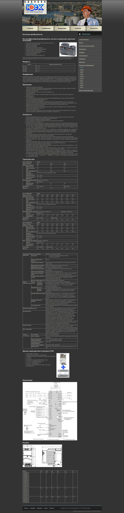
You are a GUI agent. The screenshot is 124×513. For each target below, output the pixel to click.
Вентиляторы (82, 49)
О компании (32, 508)
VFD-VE (82, 76)
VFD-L (81, 80)
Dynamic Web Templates (96, 511)
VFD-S (81, 87)
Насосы (81, 42)
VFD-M (81, 85)
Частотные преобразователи (86, 65)
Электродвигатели (84, 39)
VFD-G (81, 83)
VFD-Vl (82, 78)
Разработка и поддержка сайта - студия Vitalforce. (82, 511)
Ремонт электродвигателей (86, 90)
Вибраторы (82, 62)
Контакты (94, 28)
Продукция (62, 28)
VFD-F (81, 74)
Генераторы (82, 59)
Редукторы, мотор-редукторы (86, 46)
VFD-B (81, 72)
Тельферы (81, 52)
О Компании (45, 28)
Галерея (78, 28)
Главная (30, 28)
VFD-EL (82, 69)
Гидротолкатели (83, 55)
